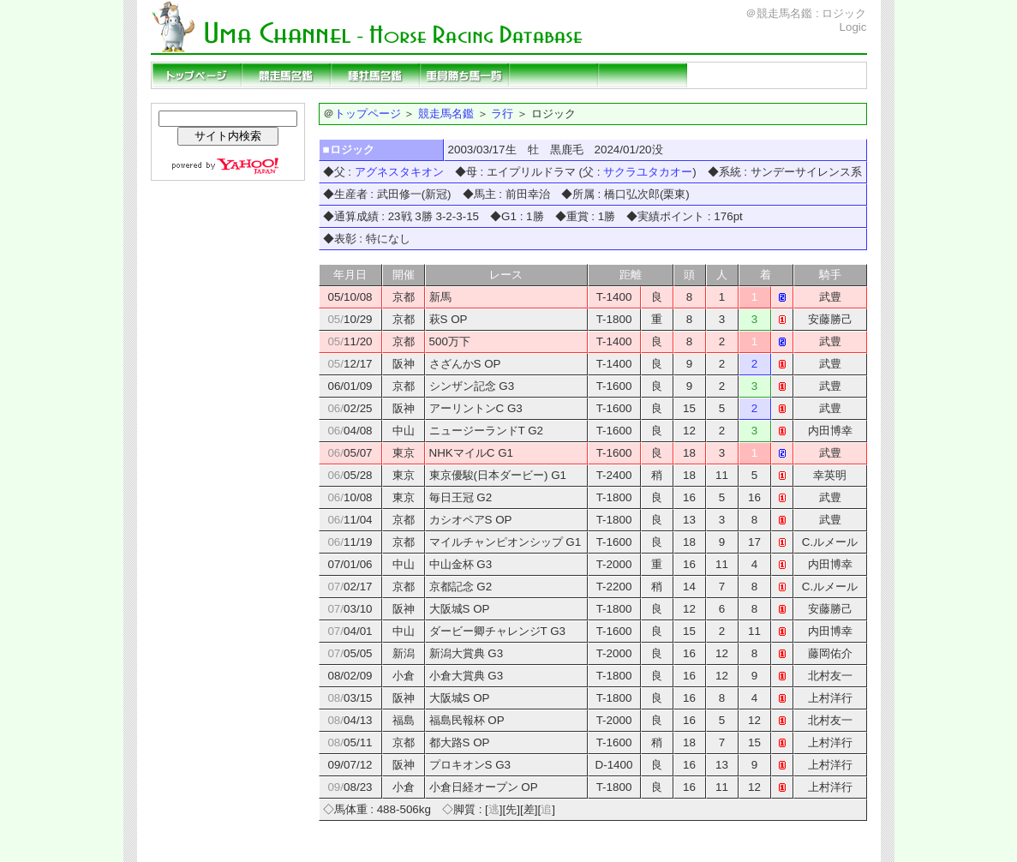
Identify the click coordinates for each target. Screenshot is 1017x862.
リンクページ (731, 75)
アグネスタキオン (399, 171)
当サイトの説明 (820, 75)
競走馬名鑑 (286, 75)
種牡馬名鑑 (375, 75)
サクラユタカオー (647, 171)
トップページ (197, 75)
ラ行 (502, 113)
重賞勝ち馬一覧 (464, 75)
